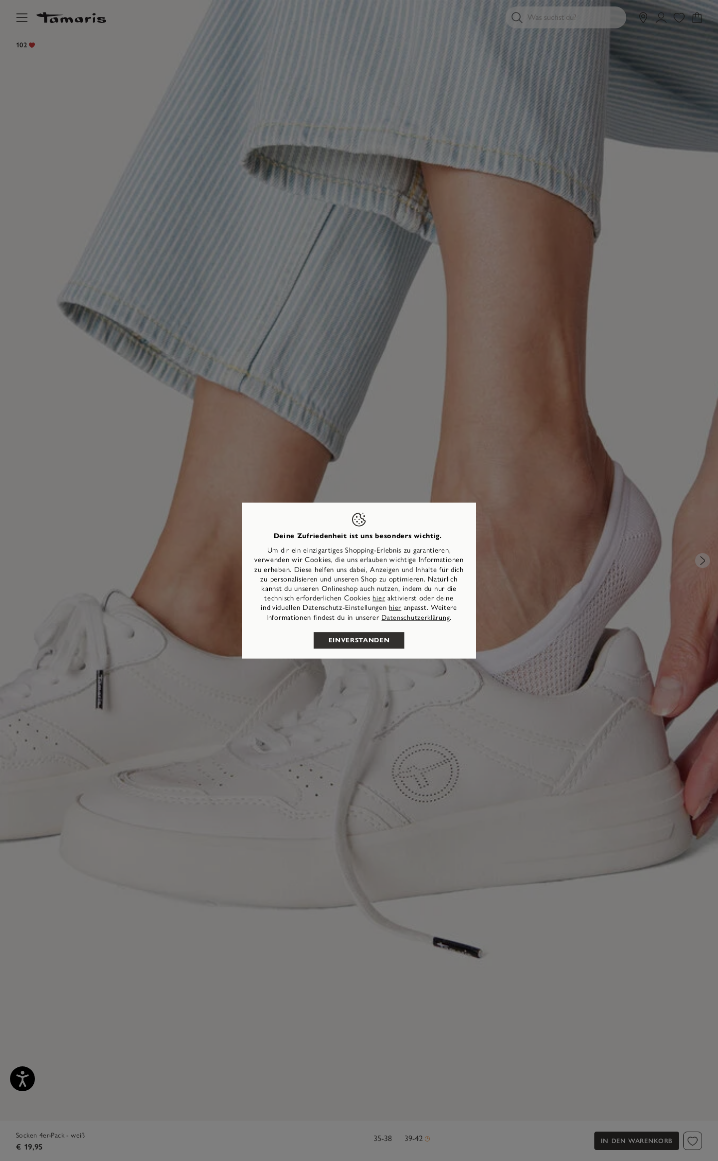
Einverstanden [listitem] (359, 640)
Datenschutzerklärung (415, 617)
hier (378, 598)
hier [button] (395, 607)
